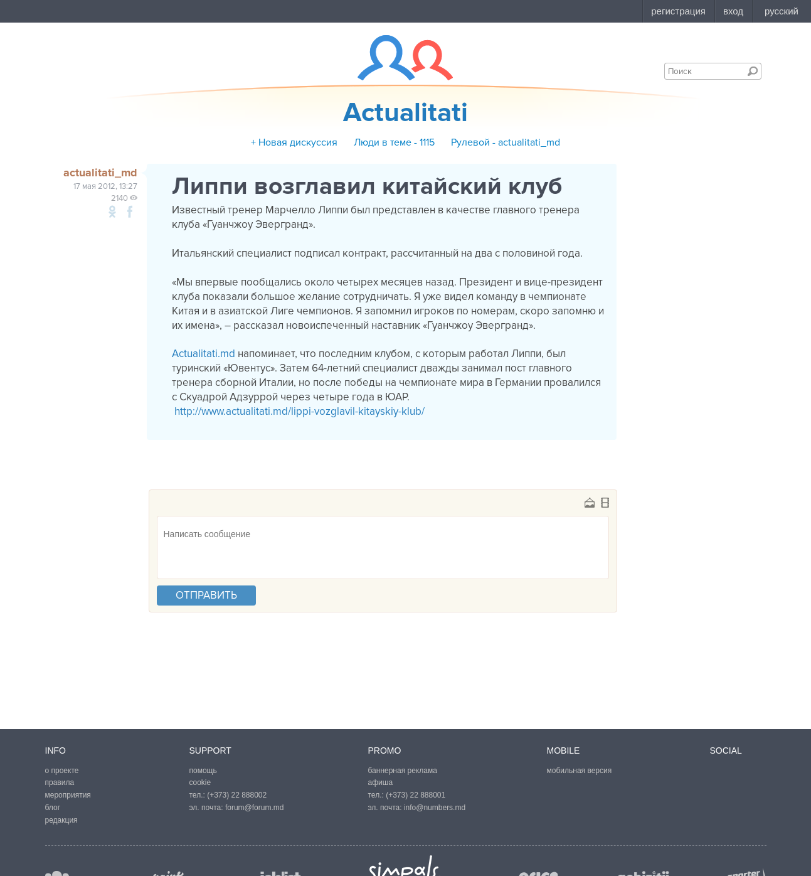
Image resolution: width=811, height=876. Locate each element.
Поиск (753, 71)
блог (53, 807)
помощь (203, 770)
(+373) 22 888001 (415, 795)
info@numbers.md (434, 807)
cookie (200, 782)
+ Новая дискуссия (294, 142)
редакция (61, 820)
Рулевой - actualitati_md (505, 142)
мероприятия (68, 795)
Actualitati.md (203, 353)
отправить (206, 595)
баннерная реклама (402, 770)
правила (60, 782)
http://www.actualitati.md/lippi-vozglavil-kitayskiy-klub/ (298, 411)
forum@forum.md (254, 807)
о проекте (62, 770)
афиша (380, 782)
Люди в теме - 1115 (394, 142)
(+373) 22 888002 (237, 795)
